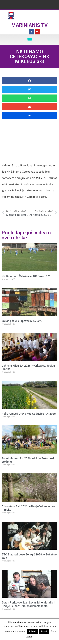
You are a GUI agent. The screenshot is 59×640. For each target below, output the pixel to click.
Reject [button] (44, 631)
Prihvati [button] (32, 631)
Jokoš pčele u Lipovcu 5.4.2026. (22, 321)
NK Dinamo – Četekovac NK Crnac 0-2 (26, 276)
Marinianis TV (29, 25)
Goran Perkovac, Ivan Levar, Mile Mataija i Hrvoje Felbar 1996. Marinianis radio (28, 604)
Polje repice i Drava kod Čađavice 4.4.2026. (29, 413)
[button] (29, 39)
